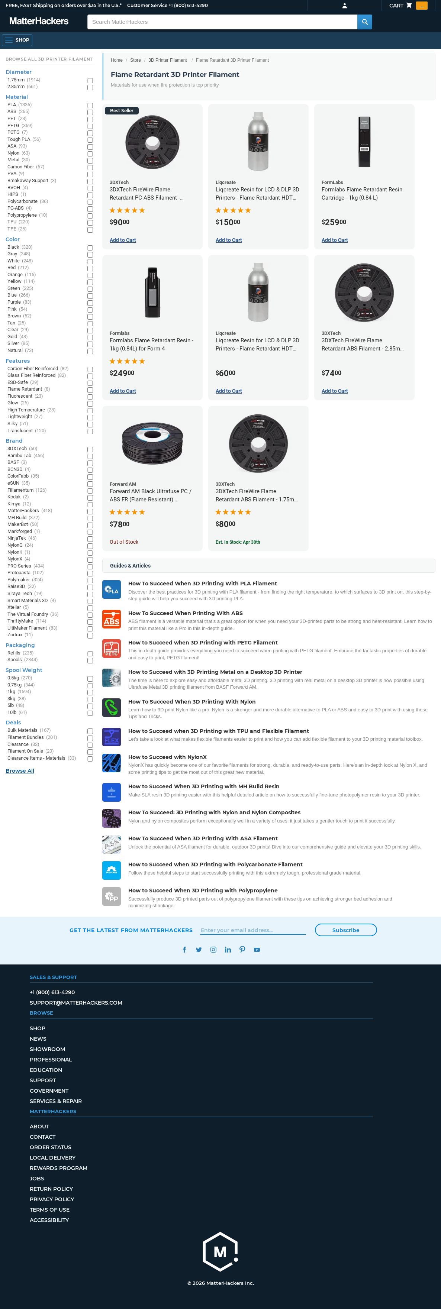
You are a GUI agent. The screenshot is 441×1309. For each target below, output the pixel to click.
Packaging (20, 645)
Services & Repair (56, 1101)
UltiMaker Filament (32, 628)
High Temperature (31, 410)
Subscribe (346, 930)
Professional (51, 1059)
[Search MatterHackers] (364, 21)
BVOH (17, 187)
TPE (17, 229)
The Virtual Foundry (33, 614)
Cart (408, 5)
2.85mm (22, 86)
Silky (17, 423)
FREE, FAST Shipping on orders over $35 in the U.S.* (64, 5)
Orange (21, 274)
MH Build (23, 517)
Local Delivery (52, 1157)
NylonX (18, 559)
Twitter (198, 949)
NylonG (20, 545)
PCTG (17, 132)
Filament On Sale (30, 751)
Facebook (184, 949)
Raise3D (21, 586)
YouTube (256, 949)
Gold (17, 336)
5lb (16, 705)
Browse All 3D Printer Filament (49, 59)
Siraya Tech (25, 593)
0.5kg (19, 678)
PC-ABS (19, 208)
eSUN (18, 483)
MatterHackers (29, 510)
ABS (18, 111)
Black (20, 247)
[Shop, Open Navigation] (17, 40)
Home (117, 60)
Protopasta (25, 572)
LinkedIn (227, 949)
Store (135, 60)
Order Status (50, 1147)
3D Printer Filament (167, 60)
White (20, 261)
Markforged (23, 531)
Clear (18, 329)
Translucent (26, 430)
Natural (20, 350)
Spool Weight (24, 670)
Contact (42, 1137)
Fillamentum (27, 490)
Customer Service (147, 5)
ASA (17, 146)
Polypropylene (27, 215)
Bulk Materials (29, 730)
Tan (16, 323)
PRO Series (26, 566)
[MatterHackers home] (220, 1252)
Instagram (213, 949)
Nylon (18, 153)
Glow (18, 403)
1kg (19, 691)
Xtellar (18, 607)
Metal (18, 160)
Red (18, 267)
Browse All (20, 770)
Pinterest (242, 949)
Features (18, 361)
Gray (18, 254)
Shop (37, 1028)
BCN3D (19, 469)
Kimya (19, 504)
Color (13, 239)
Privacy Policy (52, 1199)
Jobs (37, 1178)
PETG (20, 125)
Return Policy (51, 1189)
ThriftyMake (26, 621)
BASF (17, 462)
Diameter (19, 72)
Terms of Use (50, 1209)
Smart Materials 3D (31, 600)
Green (20, 288)
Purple (19, 302)
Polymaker (25, 580)
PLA (19, 105)
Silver (18, 343)
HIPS (16, 194)
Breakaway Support (32, 180)
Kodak (18, 497)
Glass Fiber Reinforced (36, 375)
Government (49, 1090)
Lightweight (25, 416)
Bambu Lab (26, 455)
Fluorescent (25, 396)
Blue (18, 295)
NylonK (18, 552)
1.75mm (24, 80)
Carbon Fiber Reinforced (38, 368)
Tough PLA (24, 139)
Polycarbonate (27, 201)
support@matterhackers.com (76, 1002)
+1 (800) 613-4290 (188, 5)
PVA (16, 173)
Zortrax (20, 635)
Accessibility (49, 1220)
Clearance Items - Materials (41, 758)
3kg (16, 698)
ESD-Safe (23, 382)
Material (17, 97)
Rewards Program (58, 1168)
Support (43, 1080)
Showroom (47, 1049)
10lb (17, 712)
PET (17, 118)
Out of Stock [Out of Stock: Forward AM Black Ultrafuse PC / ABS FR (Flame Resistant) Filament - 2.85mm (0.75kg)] (124, 542)
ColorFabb (23, 476)
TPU (18, 222)
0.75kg (21, 685)
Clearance (23, 744)
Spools (22, 659)
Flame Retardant (28, 389)
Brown (19, 316)
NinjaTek (22, 538)
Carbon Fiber (26, 167)
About (39, 1126)
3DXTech (22, 448)
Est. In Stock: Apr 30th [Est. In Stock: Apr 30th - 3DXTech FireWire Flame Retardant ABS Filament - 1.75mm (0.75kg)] (238, 542)
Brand (14, 440)
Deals (13, 722)
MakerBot (23, 524)
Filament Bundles (32, 737)
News (38, 1038)
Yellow (21, 281)
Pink (17, 309)
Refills (20, 653)
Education (46, 1070)
